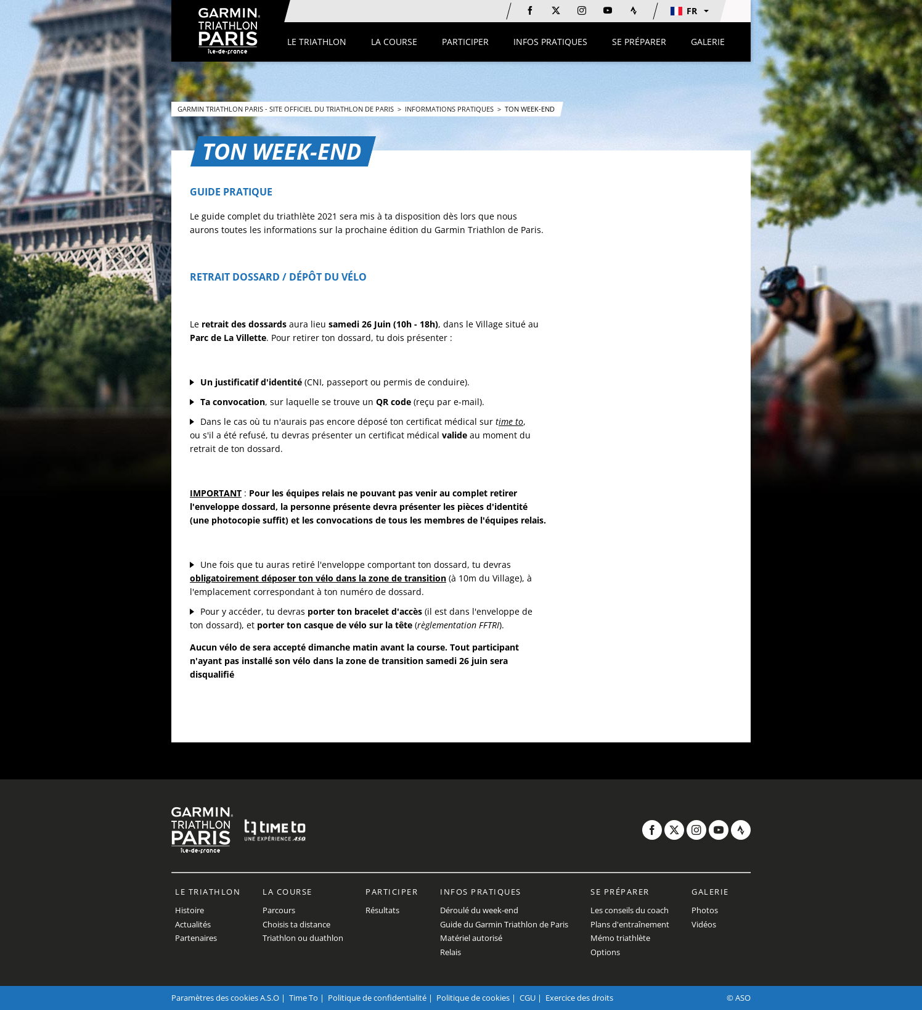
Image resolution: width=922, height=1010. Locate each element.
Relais (450, 952)
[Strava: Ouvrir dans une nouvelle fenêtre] (633, 10)
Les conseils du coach (629, 910)
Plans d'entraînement (629, 924)
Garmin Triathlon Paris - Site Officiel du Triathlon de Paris (286, 108)
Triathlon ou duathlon (303, 937)
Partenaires (196, 937)
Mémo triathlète (620, 937)
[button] (689, 11)
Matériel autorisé (471, 937)
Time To (303, 997)
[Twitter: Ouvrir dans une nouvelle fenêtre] (556, 10)
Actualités (193, 924)
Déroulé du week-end (479, 910)
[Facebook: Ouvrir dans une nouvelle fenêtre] (530, 10)
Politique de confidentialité (377, 997)
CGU (528, 997)
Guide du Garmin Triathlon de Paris (504, 924)
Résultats (382, 910)
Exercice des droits (579, 997)
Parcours (279, 910)
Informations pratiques (450, 108)
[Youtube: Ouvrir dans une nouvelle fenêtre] (607, 10)
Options (605, 952)
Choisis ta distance (296, 924)
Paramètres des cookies (214, 997)
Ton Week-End (530, 108)
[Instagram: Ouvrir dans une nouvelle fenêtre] (582, 10)
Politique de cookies (473, 997)
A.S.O (269, 997)
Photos (705, 910)
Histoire (189, 910)
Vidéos (704, 924)
